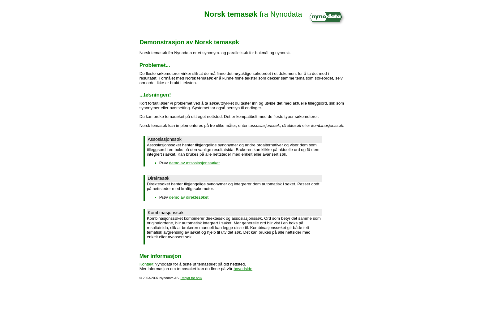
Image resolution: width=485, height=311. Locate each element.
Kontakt (146, 264)
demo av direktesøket (188, 197)
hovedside (243, 268)
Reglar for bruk (191, 278)
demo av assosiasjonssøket (194, 163)
